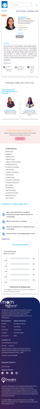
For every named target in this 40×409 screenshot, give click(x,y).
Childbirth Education (11, 164)
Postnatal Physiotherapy (12, 180)
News (15, 335)
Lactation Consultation (12, 172)
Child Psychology (10, 190)
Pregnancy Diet (9, 157)
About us (4, 323)
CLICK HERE (20, 138)
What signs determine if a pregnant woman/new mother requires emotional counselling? (20, 214)
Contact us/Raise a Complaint (10, 342)
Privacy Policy (17, 329)
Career (3, 326)
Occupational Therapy (11, 193)
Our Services (5, 335)
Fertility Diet (8, 154)
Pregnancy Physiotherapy (12, 162)
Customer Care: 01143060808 (9, 355)
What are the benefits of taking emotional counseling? (20, 228)
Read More (7, 60)
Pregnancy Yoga (10, 159)
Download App (5, 366)
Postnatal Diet (9, 175)
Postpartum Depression (12, 182)
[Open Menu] (36, 5)
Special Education (10, 195)
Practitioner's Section (19, 323)
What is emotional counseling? (20, 221)
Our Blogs (4, 332)
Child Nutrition (9, 188)
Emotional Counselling (12, 167)
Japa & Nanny (9, 198)
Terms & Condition (19, 332)
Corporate (11, 345)
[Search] (22, 5)
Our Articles (5, 329)
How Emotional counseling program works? (20, 234)
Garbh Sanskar (9, 170)
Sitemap (4, 345)
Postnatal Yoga (9, 177)
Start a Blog (17, 326)
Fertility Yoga (9, 151)
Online (19, 36)
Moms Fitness (9, 185)
